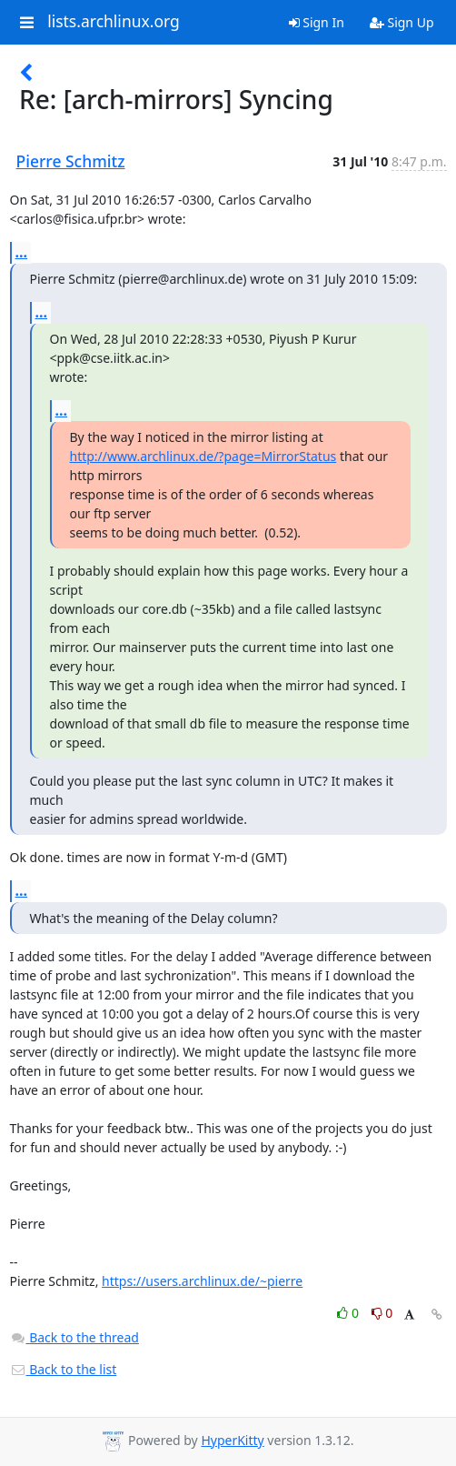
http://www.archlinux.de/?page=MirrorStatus (203, 456)
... (21, 252)
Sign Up (402, 22)
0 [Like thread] (349, 1312)
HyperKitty (232, 1440)
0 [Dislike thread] (382, 1312)
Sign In (316, 22)
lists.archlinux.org (113, 22)
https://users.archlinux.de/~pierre (202, 1281)
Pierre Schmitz (70, 161)
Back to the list (63, 1369)
